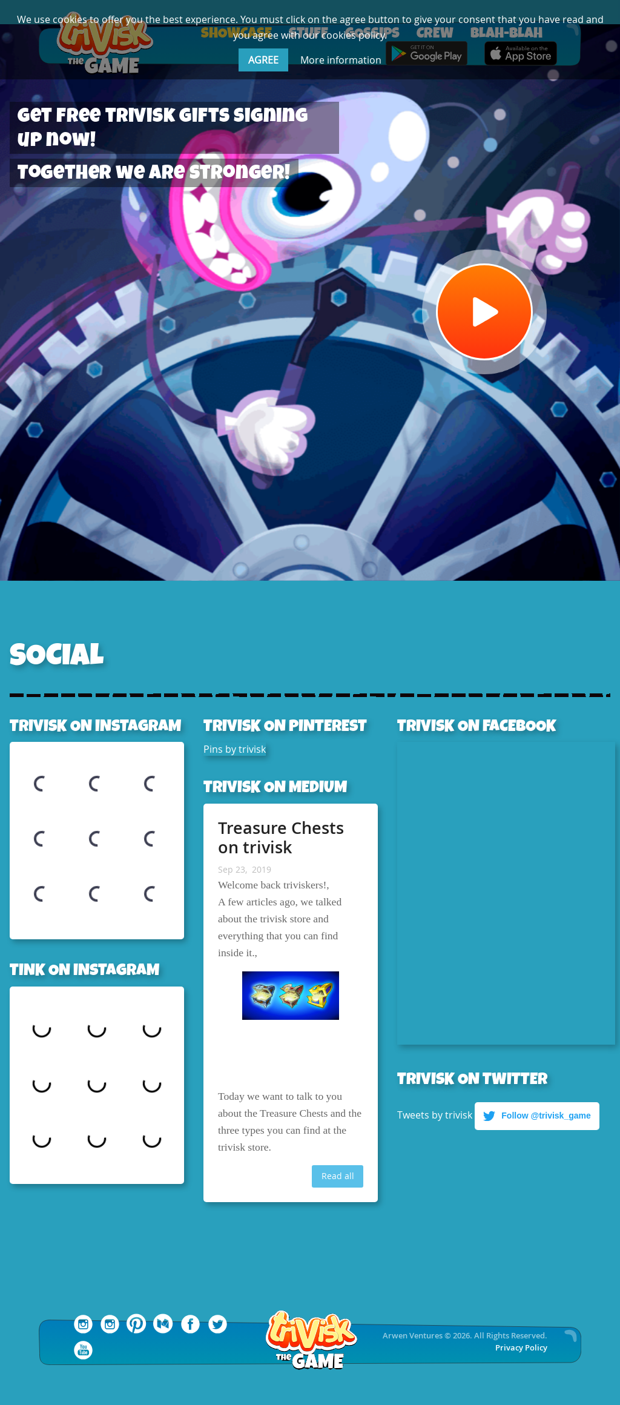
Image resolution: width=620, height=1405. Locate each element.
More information (340, 60)
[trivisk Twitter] (217, 1330)
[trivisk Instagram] (109, 1330)
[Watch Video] (484, 311)
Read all (338, 1176)
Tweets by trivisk (434, 1114)
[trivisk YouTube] (83, 1356)
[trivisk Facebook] (190, 1330)
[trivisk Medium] (163, 1330)
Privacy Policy (521, 1348)
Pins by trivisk (234, 749)
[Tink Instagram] (83, 1330)
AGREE (263, 60)
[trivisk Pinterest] (137, 1330)
